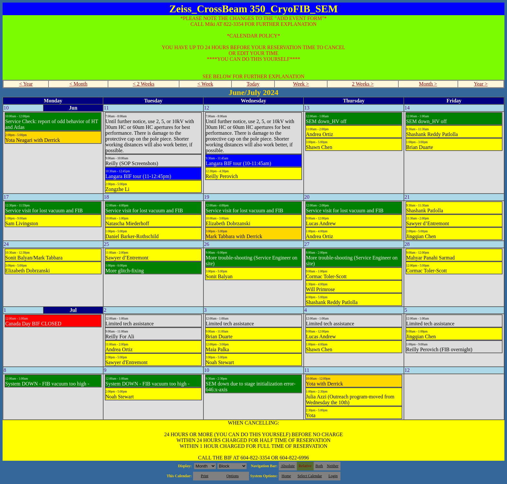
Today (253, 84)
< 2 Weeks (144, 84)
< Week (205, 84)
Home (286, 476)
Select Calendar (309, 476)
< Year (26, 84)
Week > (301, 84)
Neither (333, 466)
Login (333, 476)
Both (319, 466)
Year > (481, 84)
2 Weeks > (363, 84)
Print (204, 476)
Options (232, 476)
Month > (428, 84)
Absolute (288, 466)
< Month (79, 84)
